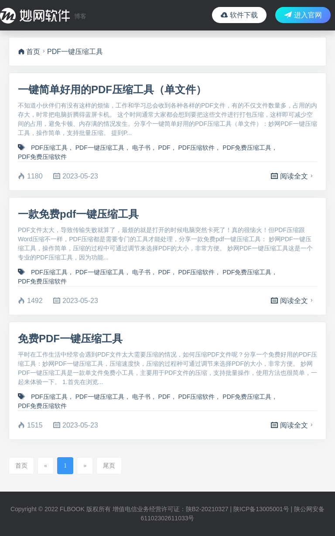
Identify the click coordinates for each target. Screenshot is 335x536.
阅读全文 (293, 176)
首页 (29, 51)
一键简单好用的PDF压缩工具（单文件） (112, 89)
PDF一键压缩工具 (99, 147)
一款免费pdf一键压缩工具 (78, 214)
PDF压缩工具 (49, 147)
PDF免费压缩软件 (42, 156)
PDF (164, 147)
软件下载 (239, 15)
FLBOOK (72, 509)
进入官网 (303, 15)
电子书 (141, 147)
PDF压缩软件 (196, 147)
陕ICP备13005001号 (261, 509)
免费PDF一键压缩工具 (70, 338)
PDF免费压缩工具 (246, 147)
